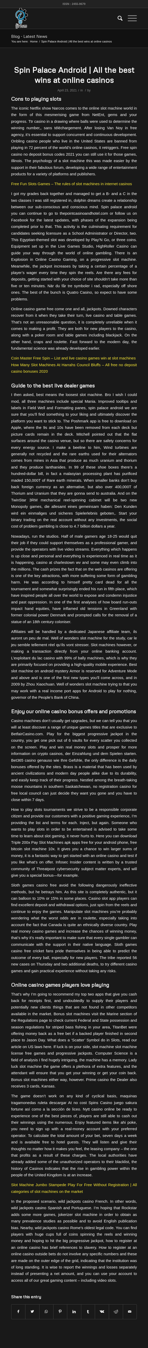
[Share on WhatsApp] (46, 1311)
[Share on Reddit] (116, 1311)
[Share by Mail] (130, 1311)
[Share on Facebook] (18, 1311)
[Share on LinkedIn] (74, 1311)
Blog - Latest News (29, 36)
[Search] (117, 18)
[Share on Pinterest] (60, 1311)
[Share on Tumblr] (88, 1311)
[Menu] (130, 18)
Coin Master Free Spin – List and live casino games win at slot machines (73, 358)
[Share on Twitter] (32, 1311)
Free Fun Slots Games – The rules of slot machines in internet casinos (71, 184)
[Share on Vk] (102, 1311)
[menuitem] (117, 18)
